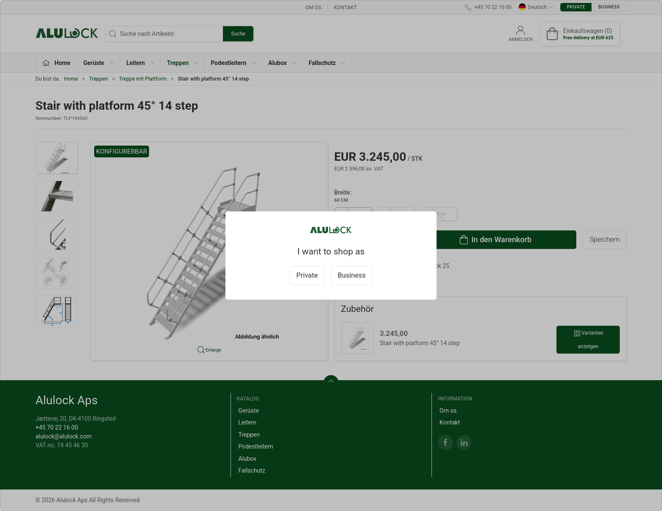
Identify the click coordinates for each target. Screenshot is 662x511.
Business (352, 275)
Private (307, 275)
